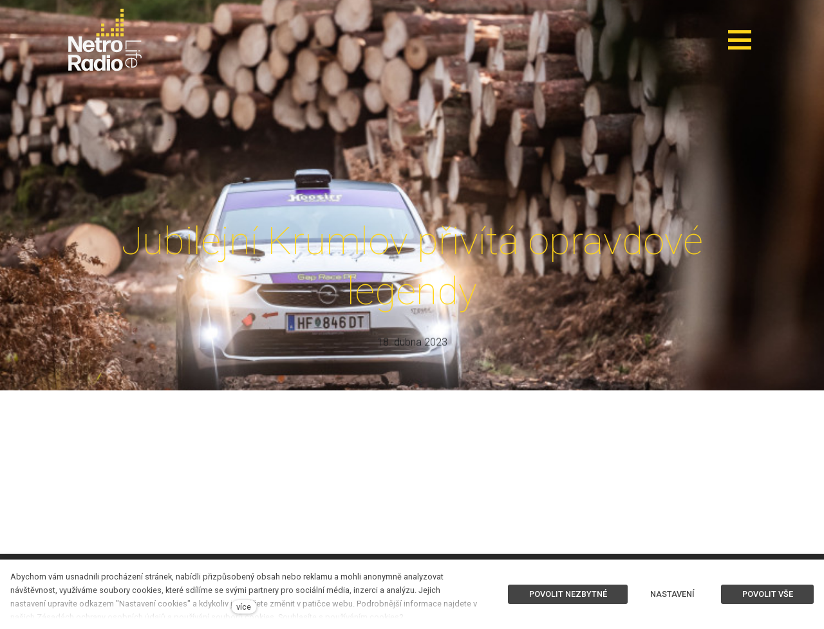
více (243, 607)
